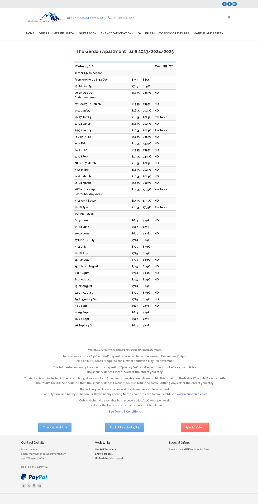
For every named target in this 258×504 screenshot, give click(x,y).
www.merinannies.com (192, 394)
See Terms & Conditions (125, 411)
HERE (187, 449)
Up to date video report (109, 458)
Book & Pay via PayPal (125, 427)
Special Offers (194, 427)
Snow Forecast (104, 453)
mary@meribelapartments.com (87, 17)
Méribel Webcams (105, 449)
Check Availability (55, 427)
